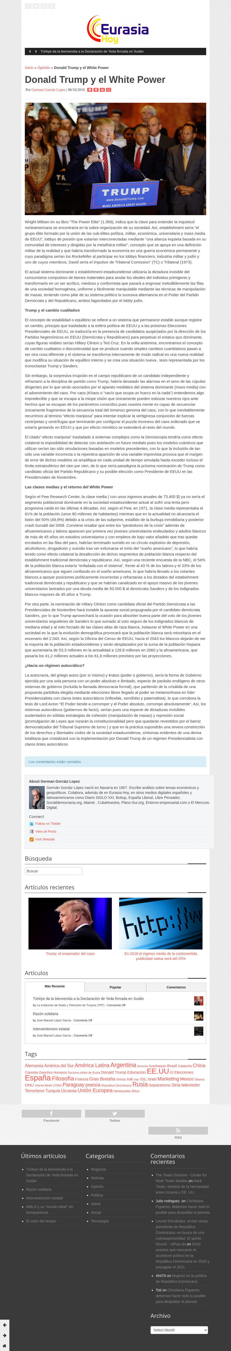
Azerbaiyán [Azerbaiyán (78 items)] (157, 1066)
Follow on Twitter (48, 824)
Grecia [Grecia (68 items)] (121, 1079)
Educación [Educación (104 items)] (136, 1072)
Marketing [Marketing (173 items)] (168, 1078)
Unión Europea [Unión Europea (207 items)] (95, 1090)
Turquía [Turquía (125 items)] (52, 1090)
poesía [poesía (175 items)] (92, 1084)
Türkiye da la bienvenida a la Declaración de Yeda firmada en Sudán (92, 51)
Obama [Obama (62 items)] (199, 1079)
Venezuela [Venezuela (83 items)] (122, 1091)
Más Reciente (55, 986)
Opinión (43, 68)
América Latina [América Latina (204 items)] (92, 1065)
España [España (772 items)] (38, 1077)
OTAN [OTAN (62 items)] (57, 1085)
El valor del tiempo (41, 1221)
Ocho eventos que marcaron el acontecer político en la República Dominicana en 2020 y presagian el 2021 (182, 1255)
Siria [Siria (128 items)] (176, 1085)
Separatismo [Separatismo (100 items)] (160, 1085)
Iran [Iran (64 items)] (136, 1079)
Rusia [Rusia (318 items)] (140, 1084)
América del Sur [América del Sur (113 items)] (59, 1065)
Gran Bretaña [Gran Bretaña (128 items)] (102, 1079)
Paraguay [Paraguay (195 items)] (74, 1084)
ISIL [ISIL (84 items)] (143, 1079)
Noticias (97, 1178)
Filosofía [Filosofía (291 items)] (63, 1078)
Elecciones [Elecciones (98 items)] (183, 1072)
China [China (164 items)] (199, 1065)
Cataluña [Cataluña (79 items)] (185, 1066)
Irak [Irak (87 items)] (130, 1079)
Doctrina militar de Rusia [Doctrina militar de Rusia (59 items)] (84, 1072)
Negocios (98, 1169)
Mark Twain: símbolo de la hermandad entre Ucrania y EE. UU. (182, 1186)
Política (97, 1195)
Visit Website (45, 839)
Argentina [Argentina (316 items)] (123, 1065)
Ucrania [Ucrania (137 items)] (69, 1090)
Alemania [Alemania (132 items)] (34, 1065)
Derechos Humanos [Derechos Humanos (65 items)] (53, 1072)
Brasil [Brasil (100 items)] (172, 1066)
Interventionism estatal (51, 1029)
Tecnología (100, 1221)
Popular (116, 987)
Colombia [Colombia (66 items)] (31, 1072)
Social (96, 1212)
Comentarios (176, 987)
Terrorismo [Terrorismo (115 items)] (34, 1091)
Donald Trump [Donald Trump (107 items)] (113, 1072)
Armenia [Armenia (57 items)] (142, 1066)
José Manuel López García (54, 1020)
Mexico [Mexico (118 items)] (186, 1079)
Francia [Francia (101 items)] (81, 1079)
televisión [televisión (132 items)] (190, 1085)
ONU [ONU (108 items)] (29, 1085)
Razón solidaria (45, 1014)
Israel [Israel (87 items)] (152, 1079)
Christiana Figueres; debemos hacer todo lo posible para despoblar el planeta (183, 1207)
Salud (95, 1204)
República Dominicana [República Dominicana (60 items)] (116, 1085)
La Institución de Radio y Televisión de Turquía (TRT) (71, 1005)
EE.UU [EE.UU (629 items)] (158, 1071)
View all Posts (45, 831)
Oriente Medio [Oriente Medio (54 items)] (43, 1085)
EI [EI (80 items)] (172, 1072)
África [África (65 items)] (135, 1091)
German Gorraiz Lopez (49, 90)
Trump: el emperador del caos (70, 954)
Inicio (29, 68)
